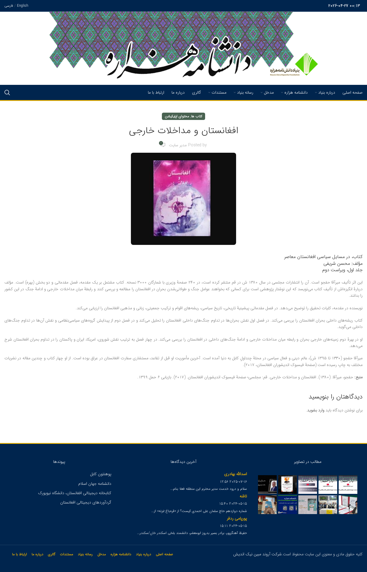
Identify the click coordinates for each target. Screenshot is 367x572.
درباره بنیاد (143, 554)
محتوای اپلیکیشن (177, 116)
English (22, 5)
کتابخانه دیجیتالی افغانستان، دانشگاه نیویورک (74, 493)
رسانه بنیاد (85, 554)
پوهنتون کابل (100, 474)
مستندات (66, 554)
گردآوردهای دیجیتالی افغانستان (85, 502)
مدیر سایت (178, 145)
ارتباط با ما (19, 554)
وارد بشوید (315, 410)
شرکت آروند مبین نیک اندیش (257, 554)
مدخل (101, 554)
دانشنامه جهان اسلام (94, 483)
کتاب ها (196, 116)
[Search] (7, 92)
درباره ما (37, 554)
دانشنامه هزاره (120, 554)
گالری (51, 554)
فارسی (8, 5)
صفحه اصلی (164, 554)
